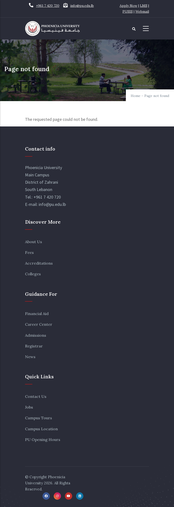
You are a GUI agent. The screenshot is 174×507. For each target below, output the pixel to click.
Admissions (35, 335)
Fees (29, 252)
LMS (143, 5)
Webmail (142, 11)
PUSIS (127, 11)
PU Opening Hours (42, 439)
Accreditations (39, 263)
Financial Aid (37, 313)
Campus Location (41, 428)
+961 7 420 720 (47, 5)
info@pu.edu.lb (82, 5)
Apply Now (128, 5)
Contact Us (35, 396)
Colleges (33, 273)
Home (135, 96)
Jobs (29, 407)
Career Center (38, 324)
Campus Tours (38, 417)
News (30, 356)
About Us (33, 241)
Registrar (34, 346)
